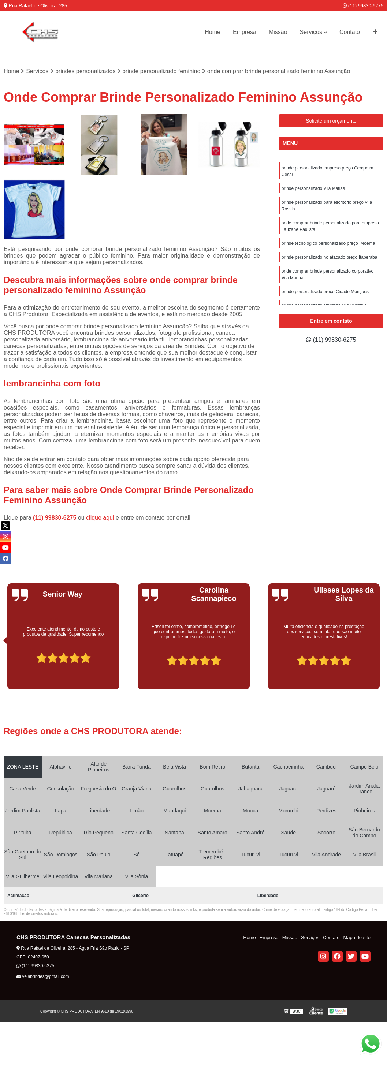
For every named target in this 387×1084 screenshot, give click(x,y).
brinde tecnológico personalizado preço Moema (328, 243)
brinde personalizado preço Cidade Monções (325, 291)
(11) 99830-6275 (363, 5)
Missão (278, 32)
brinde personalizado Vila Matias (313, 188)
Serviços (311, 32)
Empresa (244, 32)
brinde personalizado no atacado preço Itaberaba (329, 257)
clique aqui (100, 518)
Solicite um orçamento (331, 121)
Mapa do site (356, 937)
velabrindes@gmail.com (42, 976)
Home (212, 32)
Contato (349, 32)
